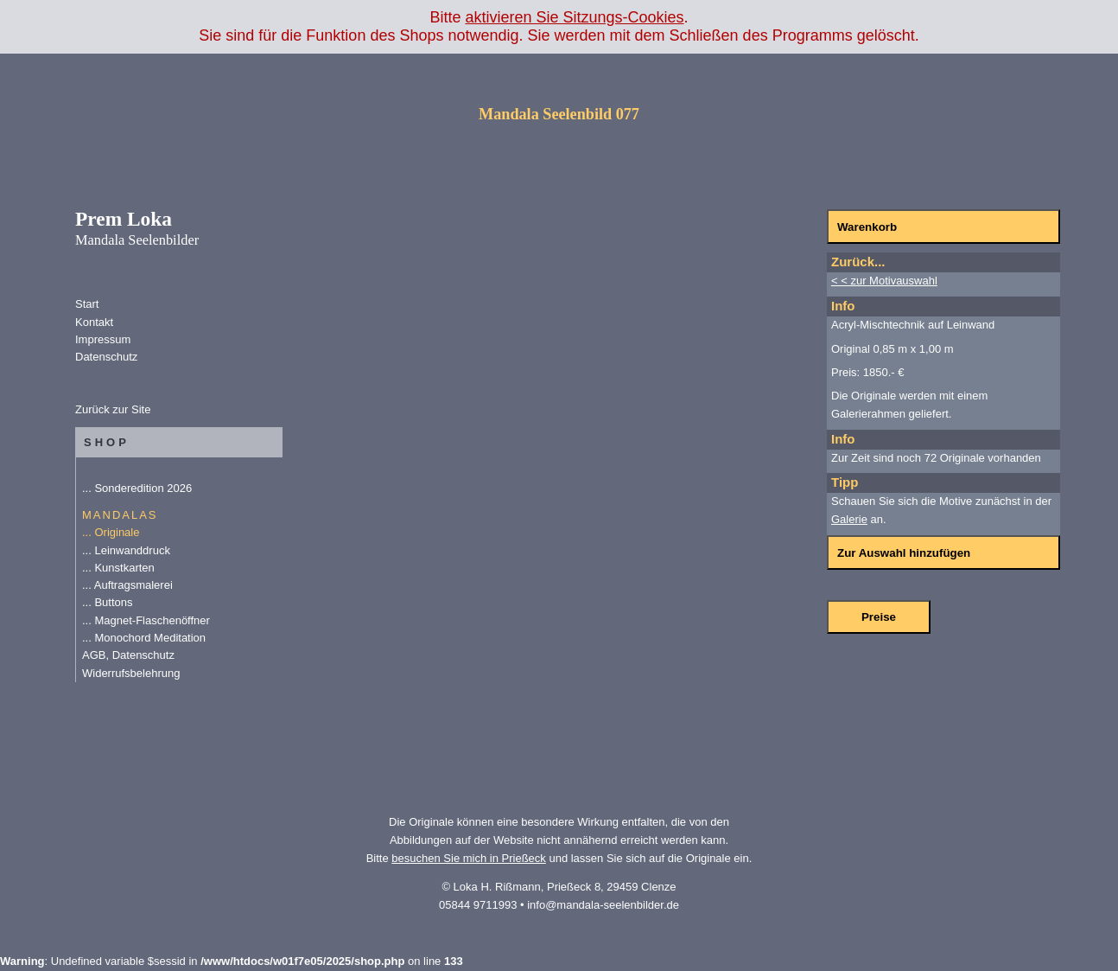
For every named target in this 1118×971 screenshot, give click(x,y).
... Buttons (107, 602)
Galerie (849, 519)
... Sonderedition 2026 (137, 488)
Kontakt (94, 322)
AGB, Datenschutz (128, 654)
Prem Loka (137, 227)
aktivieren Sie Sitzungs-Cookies (574, 17)
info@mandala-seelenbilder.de (603, 904)
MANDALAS (120, 514)
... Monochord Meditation (144, 637)
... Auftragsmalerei (127, 584)
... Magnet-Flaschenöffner (146, 620)
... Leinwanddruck (126, 550)
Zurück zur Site (112, 409)
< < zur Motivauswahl (884, 280)
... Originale (110, 532)
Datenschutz (106, 356)
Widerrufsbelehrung (131, 673)
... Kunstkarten (118, 567)
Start (86, 303)
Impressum (102, 339)
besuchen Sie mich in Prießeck (468, 858)
